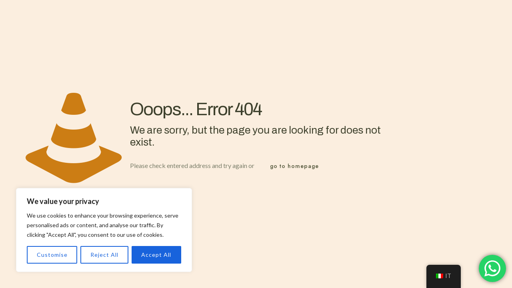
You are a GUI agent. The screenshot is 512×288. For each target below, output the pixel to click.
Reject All (104, 254)
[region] (104, 230)
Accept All (156, 254)
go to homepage (294, 166)
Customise (52, 254)
